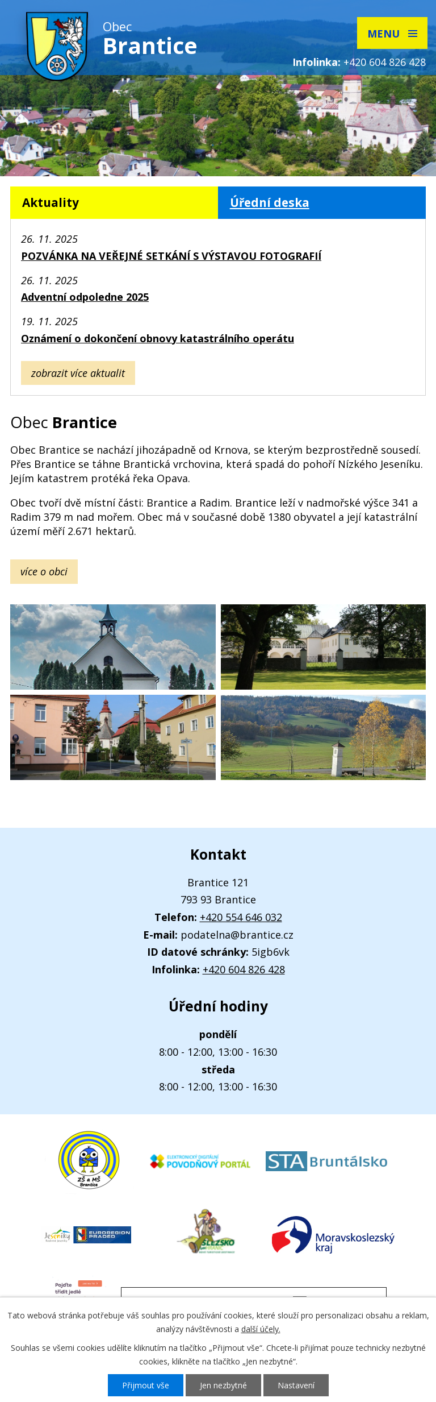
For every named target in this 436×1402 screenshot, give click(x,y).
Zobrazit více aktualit (78, 373)
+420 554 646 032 (241, 917)
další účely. (260, 1329)
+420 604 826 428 (384, 62)
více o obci (44, 571)
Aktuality (50, 202)
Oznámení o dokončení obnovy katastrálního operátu (157, 338)
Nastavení (296, 1385)
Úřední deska (269, 202)
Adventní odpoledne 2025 (85, 297)
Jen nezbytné (223, 1385)
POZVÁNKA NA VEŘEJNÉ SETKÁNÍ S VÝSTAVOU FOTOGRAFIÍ (171, 256)
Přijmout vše (145, 1385)
